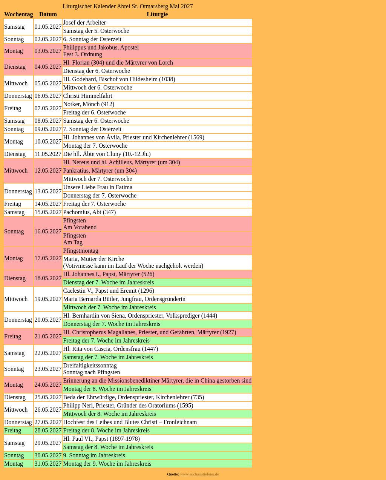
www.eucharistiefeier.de (199, 474)
